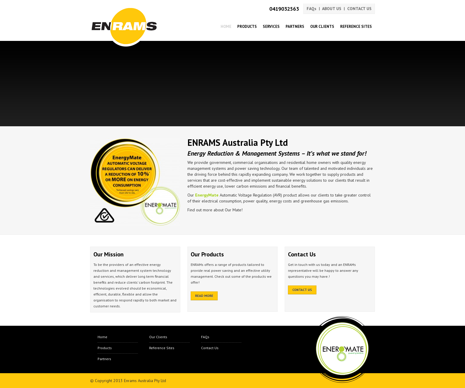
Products (247, 26)
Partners (295, 26)
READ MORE (204, 296)
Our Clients (322, 26)
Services (271, 26)
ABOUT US (331, 8)
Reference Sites (356, 26)
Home (226, 26)
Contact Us (210, 348)
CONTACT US (359, 8)
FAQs (311, 8)
